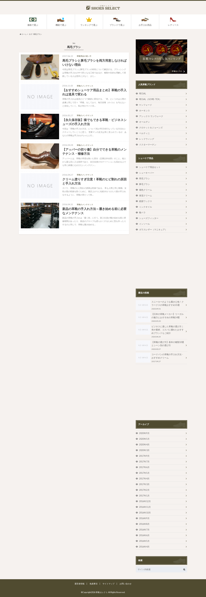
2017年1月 (144, 495)
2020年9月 (144, 433)
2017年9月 (144, 456)
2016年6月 (144, 535)
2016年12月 (145, 501)
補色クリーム (145, 189)
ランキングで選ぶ (88, 25)
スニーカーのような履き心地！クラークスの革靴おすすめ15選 (160, 305)
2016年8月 (144, 524)
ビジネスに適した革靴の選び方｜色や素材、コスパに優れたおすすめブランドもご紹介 (160, 331)
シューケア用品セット (150, 167)
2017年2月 (144, 490)
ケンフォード (145, 105)
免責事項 (93, 583)
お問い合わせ (125, 583)
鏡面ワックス (145, 201)
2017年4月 (144, 478)
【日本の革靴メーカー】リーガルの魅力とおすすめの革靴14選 (160, 317)
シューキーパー (146, 172)
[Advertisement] (161, 260)
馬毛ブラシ (144, 178)
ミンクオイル (145, 206)
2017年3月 (144, 484)
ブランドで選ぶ (117, 25)
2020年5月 (144, 439)
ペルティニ (144, 133)
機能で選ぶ (61, 25)
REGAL (142, 93)
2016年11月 (145, 507)
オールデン (144, 122)
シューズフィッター (148, 218)
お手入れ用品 (145, 25)
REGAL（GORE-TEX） (150, 99)
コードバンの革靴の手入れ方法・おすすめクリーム (160, 358)
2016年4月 (144, 546)
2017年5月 (144, 473)
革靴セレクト (102, 592)
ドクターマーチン (147, 144)
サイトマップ (108, 583)
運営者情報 (79, 583)
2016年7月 (144, 529)
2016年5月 (144, 541)
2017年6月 (144, 467)
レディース (173, 25)
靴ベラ (142, 212)
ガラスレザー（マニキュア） (153, 229)
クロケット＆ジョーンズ (151, 127)
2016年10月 (145, 512)
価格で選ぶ (32, 25)
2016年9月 (144, 518)
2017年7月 (144, 461)
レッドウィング (146, 139)
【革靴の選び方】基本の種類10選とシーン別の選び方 (160, 345)
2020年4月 (144, 444)
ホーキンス (144, 110)
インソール (144, 224)
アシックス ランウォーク (151, 116)
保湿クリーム (145, 195)
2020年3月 (144, 450)
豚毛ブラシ (144, 184)
